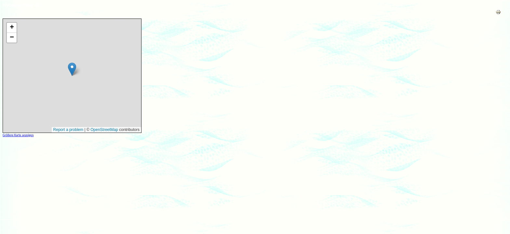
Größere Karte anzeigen (18, 135)
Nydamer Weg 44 (21, 5)
